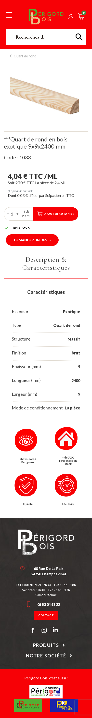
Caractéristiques (46, 292)
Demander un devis (32, 240)
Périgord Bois (46, 16)
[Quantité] (12, 213)
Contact (46, 615)
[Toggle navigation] (9, 14)
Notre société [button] (46, 655)
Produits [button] (46, 645)
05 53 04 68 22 (48, 604)
